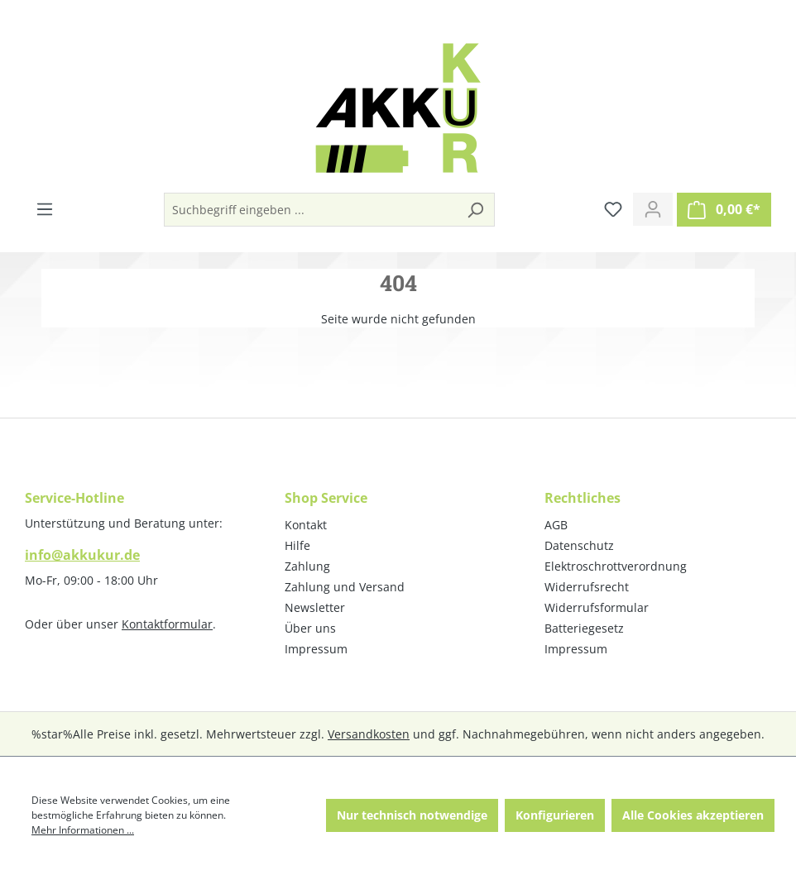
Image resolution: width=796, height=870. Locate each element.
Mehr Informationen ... (82, 830)
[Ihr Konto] (653, 209)
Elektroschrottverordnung (615, 566)
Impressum (316, 649)
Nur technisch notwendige (412, 815)
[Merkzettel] (613, 209)
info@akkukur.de (82, 555)
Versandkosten (369, 734)
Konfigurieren (554, 815)
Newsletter (315, 607)
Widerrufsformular (596, 607)
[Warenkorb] (724, 210)
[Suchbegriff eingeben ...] (311, 210)
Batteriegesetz (584, 628)
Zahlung (307, 566)
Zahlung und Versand (345, 587)
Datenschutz (579, 545)
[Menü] (45, 209)
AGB (556, 525)
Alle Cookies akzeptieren (693, 815)
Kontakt (306, 525)
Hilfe (297, 545)
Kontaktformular (167, 624)
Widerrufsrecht (586, 587)
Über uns (310, 628)
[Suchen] (475, 210)
